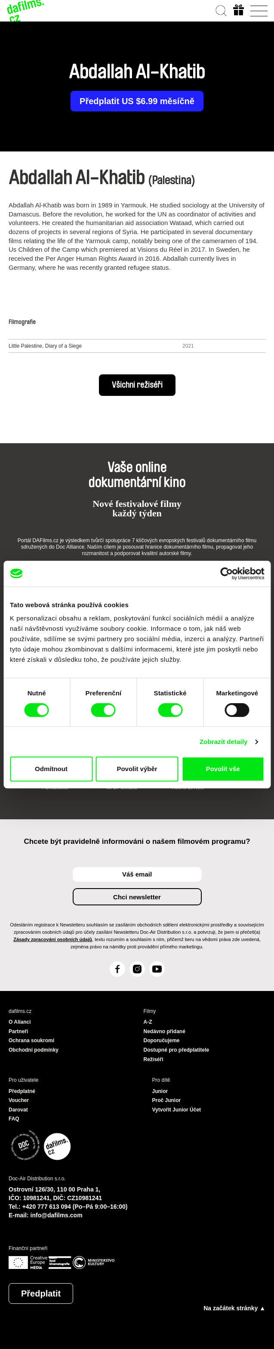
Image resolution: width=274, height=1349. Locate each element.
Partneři (18, 1031)
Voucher (19, 1100)
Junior (160, 1091)
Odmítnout (51, 768)
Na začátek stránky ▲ (234, 1308)
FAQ (14, 1119)
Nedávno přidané (164, 1031)
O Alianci (20, 1022)
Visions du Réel (187, 787)
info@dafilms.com (57, 1215)
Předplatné (22, 1091)
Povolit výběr (137, 768)
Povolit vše (223, 768)
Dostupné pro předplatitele (176, 1050)
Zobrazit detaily (224, 741)
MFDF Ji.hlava (121, 787)
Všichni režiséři (137, 385)
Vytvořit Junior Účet (176, 1110)
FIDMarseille (55, 787)
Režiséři (153, 1059)
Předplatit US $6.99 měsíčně (137, 101)
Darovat (18, 1110)
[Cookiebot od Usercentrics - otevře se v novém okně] (226, 573)
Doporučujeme (162, 1040)
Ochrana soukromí (31, 1040)
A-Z (148, 1022)
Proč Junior (166, 1100)
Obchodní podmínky (33, 1050)
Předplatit (41, 1293)
